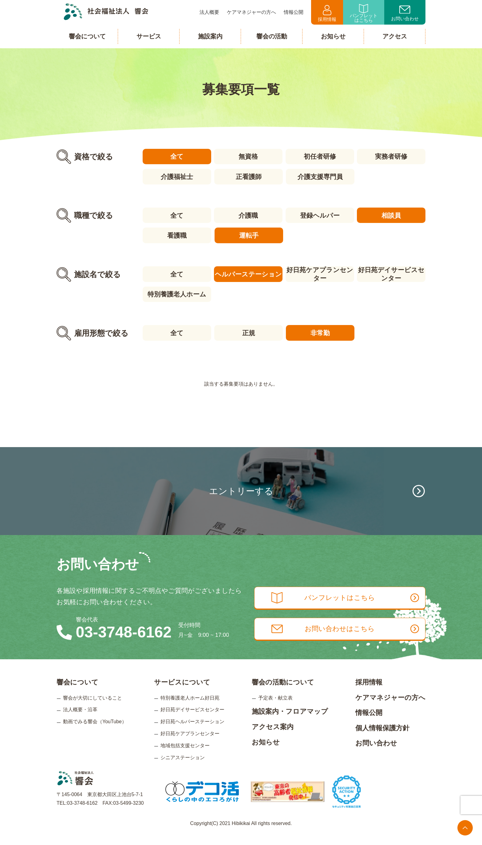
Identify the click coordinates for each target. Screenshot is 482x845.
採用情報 (327, 13)
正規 (248, 331)
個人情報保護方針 (382, 737)
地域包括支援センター (185, 755)
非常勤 (320, 331)
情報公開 (368, 722)
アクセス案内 (273, 736)
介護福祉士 (176, 176)
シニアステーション (182, 767)
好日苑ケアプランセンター (319, 273)
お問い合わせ (405, 14)
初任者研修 (320, 156)
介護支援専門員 (319, 176)
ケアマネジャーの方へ (390, 707)
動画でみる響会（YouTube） (95, 731)
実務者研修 (391, 156)
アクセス (394, 36)
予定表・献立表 (275, 707)
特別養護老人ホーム (176, 293)
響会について (77, 692)
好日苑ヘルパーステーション (192, 731)
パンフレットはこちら (363, 13)
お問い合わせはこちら (348, 639)
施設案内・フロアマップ (290, 721)
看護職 (176, 234)
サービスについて (182, 692)
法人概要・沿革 (80, 719)
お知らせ (266, 752)
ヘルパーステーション (248, 273)
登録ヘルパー (320, 214)
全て (176, 156)
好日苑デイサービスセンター (391, 273)
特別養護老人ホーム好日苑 (189, 707)
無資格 (248, 156)
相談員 (391, 214)
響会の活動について (283, 692)
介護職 (248, 214)
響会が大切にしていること (92, 707)
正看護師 (248, 176)
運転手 (248, 234)
